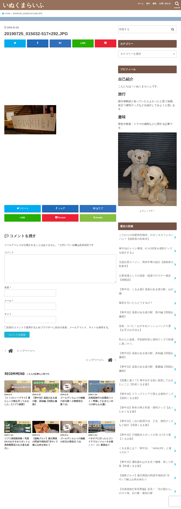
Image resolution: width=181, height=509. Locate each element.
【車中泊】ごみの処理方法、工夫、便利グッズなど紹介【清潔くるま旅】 (146, 415)
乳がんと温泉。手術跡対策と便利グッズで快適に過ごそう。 (146, 336)
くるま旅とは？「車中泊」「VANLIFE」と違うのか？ (146, 440)
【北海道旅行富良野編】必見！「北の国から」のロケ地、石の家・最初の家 (146, 479)
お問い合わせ (165, 3)
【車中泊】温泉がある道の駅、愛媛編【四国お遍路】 (146, 362)
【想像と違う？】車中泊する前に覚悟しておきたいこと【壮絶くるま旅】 (146, 375)
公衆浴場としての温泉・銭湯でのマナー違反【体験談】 (145, 275)
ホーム (140, 3)
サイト (8, 314)
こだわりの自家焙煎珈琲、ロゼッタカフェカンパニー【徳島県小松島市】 (146, 236)
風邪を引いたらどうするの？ (135, 299)
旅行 (148, 3)
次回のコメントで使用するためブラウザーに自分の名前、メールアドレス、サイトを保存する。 (59, 327)
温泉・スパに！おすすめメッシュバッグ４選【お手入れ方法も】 (145, 323)
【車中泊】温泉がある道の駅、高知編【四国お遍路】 (146, 349)
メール (8, 300)
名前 (7, 287)
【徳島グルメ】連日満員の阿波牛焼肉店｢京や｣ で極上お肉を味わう (146, 466)
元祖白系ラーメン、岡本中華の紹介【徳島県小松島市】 (146, 262)
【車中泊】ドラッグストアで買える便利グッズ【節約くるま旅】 (146, 388)
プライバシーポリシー (50, 503)
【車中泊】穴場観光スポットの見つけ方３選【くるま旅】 (145, 428)
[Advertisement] (60, 75)
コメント (9, 252)
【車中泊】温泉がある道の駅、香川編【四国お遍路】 (146, 310)
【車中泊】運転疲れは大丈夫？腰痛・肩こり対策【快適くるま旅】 (146, 453)
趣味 (154, 3)
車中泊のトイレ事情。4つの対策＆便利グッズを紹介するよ (145, 249)
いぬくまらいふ (23, 5)
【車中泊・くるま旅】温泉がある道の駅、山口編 (146, 288)
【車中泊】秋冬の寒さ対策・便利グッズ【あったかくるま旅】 (146, 402)
